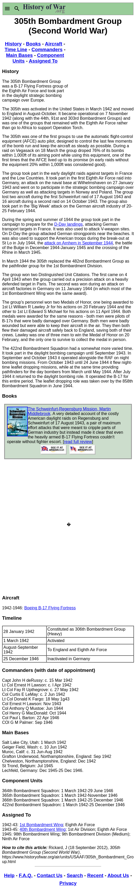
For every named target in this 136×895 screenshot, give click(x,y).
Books (33, 43)
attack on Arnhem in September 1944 (78, 243)
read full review (78, 441)
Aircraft (53, 43)
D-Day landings (68, 224)
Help (9, 875)
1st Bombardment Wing (41, 825)
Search (75, 875)
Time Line (16, 49)
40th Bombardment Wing (43, 829)
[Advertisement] (101, 68)
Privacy (68, 883)
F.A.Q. (26, 875)
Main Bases (19, 55)
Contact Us (49, 875)
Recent (95, 875)
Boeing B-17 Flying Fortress (50, 608)
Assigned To (43, 61)
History (13, 43)
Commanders (47, 49)
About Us (118, 875)
